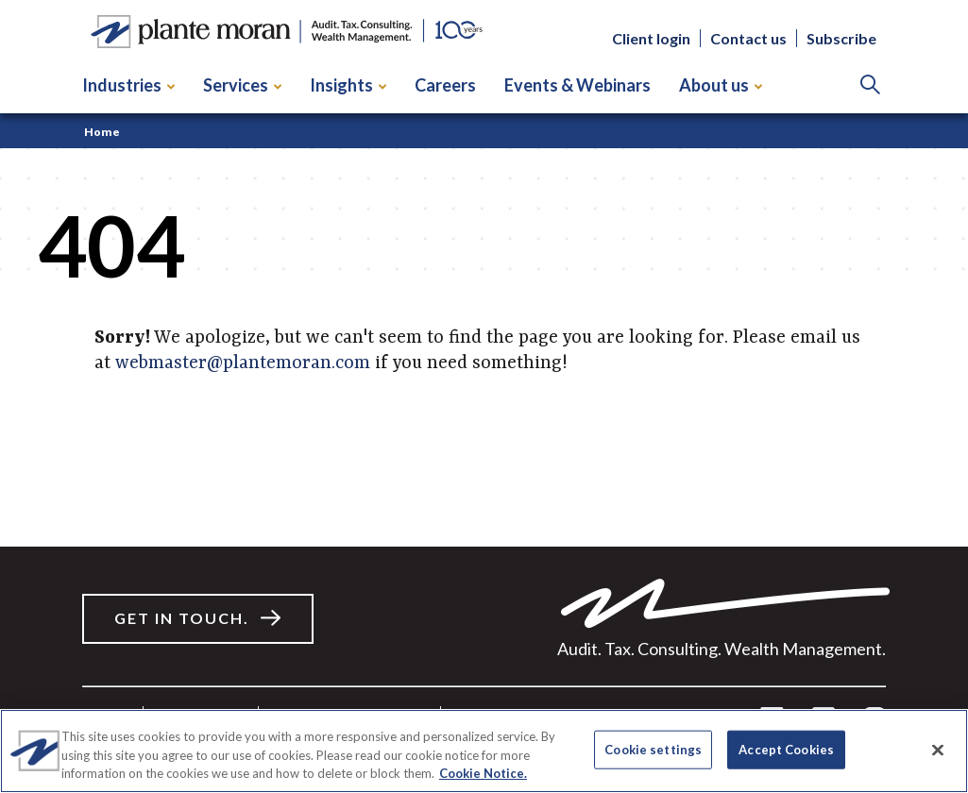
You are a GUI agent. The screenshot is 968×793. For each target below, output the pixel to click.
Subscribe (841, 38)
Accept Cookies (786, 748)
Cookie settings (653, 748)
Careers (445, 85)
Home (102, 132)
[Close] (938, 749)
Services (242, 85)
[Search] (870, 85)
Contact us (748, 38)
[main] (484, 330)
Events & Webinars (577, 85)
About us (720, 85)
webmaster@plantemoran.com (242, 363)
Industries (128, 85)
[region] (484, 751)
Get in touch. (181, 618)
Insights (348, 85)
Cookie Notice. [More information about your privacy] (483, 773)
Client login (651, 38)
